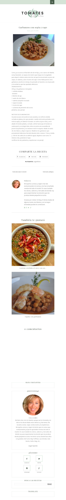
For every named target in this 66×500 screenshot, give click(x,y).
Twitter (33, 156)
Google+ (39, 469)
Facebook (22, 156)
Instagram (27, 469)
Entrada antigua (48, 172)
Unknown (27, 181)
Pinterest (45, 156)
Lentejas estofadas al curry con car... (33, 268)
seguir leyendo (33, 446)
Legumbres (37, 161)
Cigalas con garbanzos (33, 317)
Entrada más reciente (20, 172)
